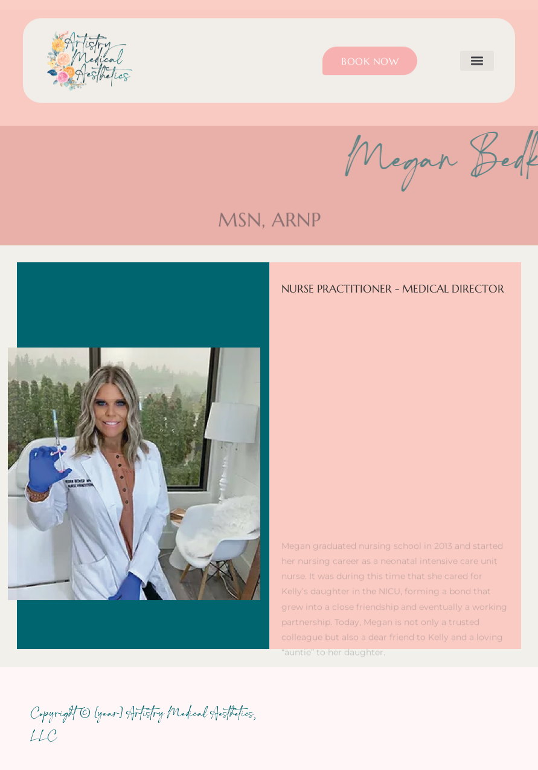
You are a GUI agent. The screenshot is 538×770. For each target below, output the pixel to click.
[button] (477, 53)
